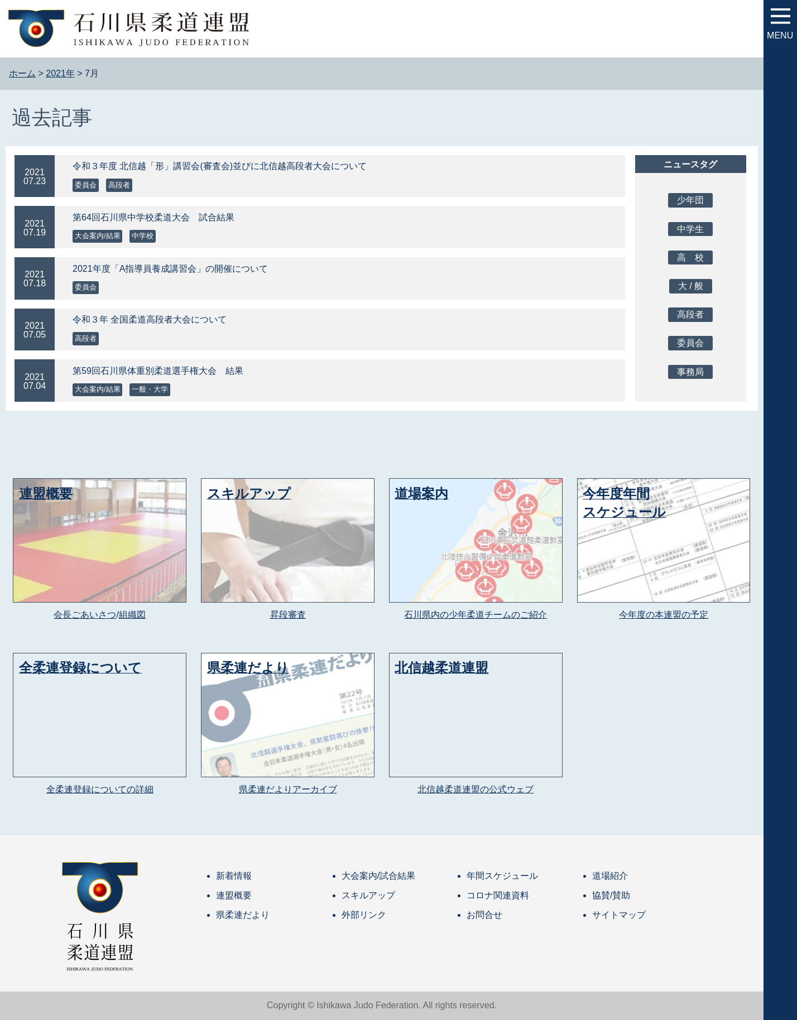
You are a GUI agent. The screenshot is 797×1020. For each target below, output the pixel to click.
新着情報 (234, 876)
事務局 (690, 372)
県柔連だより (243, 915)
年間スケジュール (502, 876)
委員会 (86, 185)
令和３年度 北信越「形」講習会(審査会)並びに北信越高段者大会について (220, 166)
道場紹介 (610, 876)
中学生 (690, 229)
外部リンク (364, 915)
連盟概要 (234, 895)
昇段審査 (288, 614)
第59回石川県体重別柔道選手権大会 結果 (158, 371)
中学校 (142, 236)
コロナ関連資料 (498, 895)
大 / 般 (690, 286)
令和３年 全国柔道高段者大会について (150, 319)
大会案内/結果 (98, 236)
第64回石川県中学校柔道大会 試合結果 (153, 217)
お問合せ (484, 915)
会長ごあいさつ (85, 614)
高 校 (690, 257)
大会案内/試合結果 (378, 876)
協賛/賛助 (611, 895)
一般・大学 (150, 389)
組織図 (132, 614)
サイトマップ (619, 915)
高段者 (119, 185)
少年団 (690, 200)
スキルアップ (368, 895)
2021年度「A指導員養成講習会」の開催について (170, 268)
